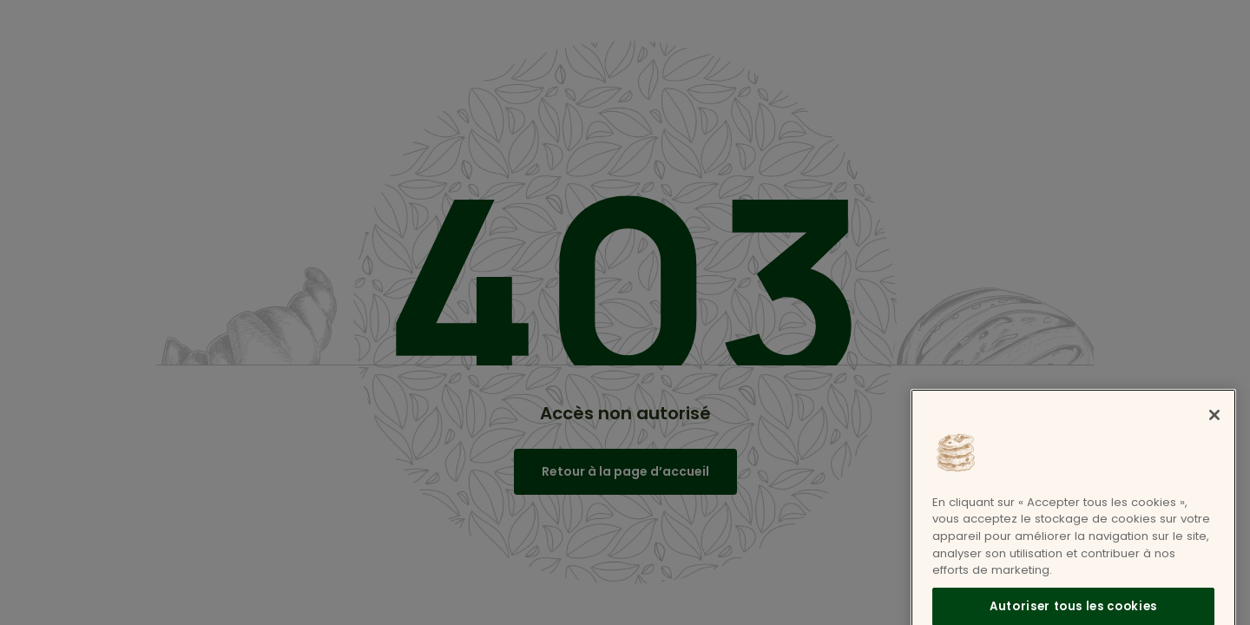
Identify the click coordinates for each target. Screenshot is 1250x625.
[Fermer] (1214, 426)
